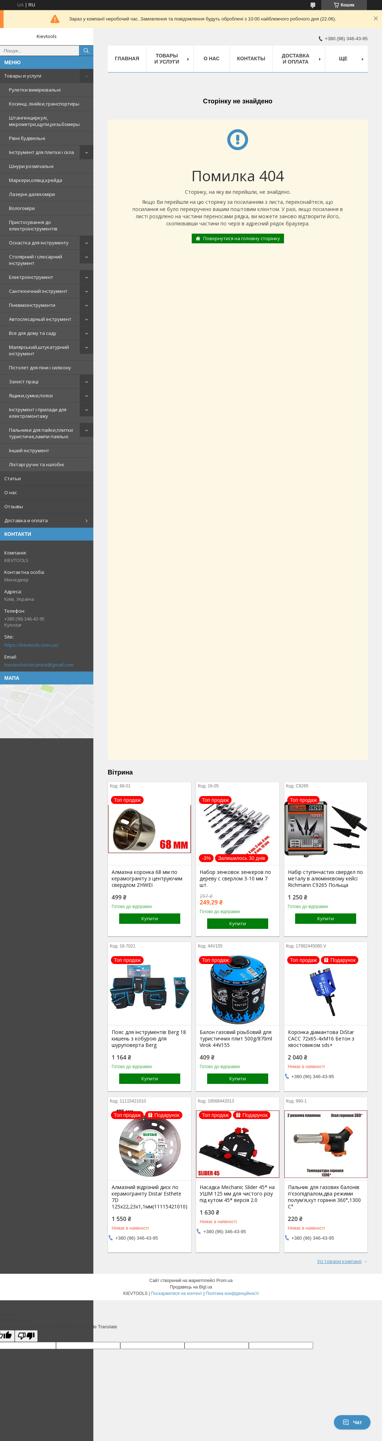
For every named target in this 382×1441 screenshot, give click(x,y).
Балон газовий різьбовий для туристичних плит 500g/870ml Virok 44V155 (236, 1038)
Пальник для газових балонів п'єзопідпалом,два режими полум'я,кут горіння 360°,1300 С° (324, 1197)
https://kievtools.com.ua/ (31, 645)
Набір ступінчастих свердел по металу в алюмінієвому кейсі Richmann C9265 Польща (325, 878)
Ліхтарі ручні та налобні (36, 464)
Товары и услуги (22, 75)
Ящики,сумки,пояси (31, 395)
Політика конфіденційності (232, 1293)
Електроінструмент (31, 277)
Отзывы (13, 506)
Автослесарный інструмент (40, 319)
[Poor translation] (26, 1336)
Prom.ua (224, 1280)
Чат (352, 1422)
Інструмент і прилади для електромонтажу (37, 412)
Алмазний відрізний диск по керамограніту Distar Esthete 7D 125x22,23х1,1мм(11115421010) (149, 1197)
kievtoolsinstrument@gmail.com (39, 664)
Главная (127, 58)
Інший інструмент (29, 450)
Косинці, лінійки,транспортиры (44, 103)
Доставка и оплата (26, 520)
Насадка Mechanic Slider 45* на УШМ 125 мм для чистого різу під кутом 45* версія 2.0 (237, 1193)
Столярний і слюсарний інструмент (35, 259)
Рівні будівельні (27, 138)
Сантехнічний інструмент (38, 291)
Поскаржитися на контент (176, 1293)
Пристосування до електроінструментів (33, 225)
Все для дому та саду (32, 333)
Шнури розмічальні (31, 166)
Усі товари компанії (339, 1261)
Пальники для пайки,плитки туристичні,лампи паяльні (41, 433)
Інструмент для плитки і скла (41, 152)
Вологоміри (22, 208)
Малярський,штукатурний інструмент (39, 350)
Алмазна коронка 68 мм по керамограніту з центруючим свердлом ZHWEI (147, 878)
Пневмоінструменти (32, 305)
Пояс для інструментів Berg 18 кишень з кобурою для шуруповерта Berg (149, 1038)
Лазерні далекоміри (32, 194)
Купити (149, 918)
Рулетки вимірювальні (35, 89)
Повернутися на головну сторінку (241, 238)
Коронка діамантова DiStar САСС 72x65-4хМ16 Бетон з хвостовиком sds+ (321, 1038)
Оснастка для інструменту (39, 242)
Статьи (12, 478)
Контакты (251, 58)
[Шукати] (86, 50)
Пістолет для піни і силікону (40, 367)
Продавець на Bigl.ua (191, 1287)
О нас (10, 492)
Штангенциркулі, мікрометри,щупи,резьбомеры (44, 120)
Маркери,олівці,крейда (35, 180)
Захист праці (23, 381)
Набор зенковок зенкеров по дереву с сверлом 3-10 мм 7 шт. (235, 878)
